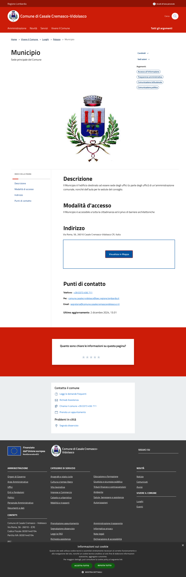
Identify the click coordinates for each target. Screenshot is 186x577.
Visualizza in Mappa (119, 254)
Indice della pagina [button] (23, 174)
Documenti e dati (16, 508)
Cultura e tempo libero (62, 482)
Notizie (140, 476)
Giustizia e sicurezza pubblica (108, 481)
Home (14, 39)
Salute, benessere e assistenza (109, 497)
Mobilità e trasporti (60, 502)
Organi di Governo (16, 476)
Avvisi (140, 487)
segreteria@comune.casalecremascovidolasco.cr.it (95, 304)
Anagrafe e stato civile (62, 476)
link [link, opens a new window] (120, 559)
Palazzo (56, 39)
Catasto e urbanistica (61, 497)
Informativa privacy (103, 528)
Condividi (144, 53)
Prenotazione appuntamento (65, 523)
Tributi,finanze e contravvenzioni (110, 487)
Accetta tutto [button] (82, 565)
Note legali (99, 533)
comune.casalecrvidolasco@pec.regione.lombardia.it (93, 298)
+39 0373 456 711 (83, 292)
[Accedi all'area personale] (163, 3)
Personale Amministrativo (20, 502)
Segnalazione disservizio (63, 528)
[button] (93, 572)
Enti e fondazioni (16, 492)
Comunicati (142, 482)
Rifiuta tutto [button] (105, 565)
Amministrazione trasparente (108, 523)
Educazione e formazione (106, 476)
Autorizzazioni (101, 502)
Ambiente (98, 492)
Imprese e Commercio (61, 492)
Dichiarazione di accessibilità (108, 539)
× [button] (183, 545)
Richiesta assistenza (61, 539)
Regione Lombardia (17, 4)
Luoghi (45, 39)
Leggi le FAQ (57, 533)
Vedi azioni (144, 59)
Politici (11, 497)
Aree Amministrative (18, 482)
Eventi (140, 506)
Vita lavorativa (58, 487)
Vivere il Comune (30, 39)
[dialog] (93, 559)
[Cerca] (174, 16)
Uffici (10, 487)
